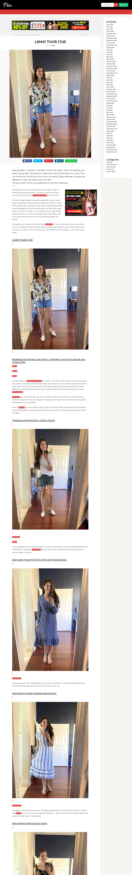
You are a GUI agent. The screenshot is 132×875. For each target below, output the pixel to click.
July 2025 (109, 50)
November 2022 (111, 124)
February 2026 (111, 34)
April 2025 (109, 57)
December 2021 (111, 150)
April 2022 (109, 140)
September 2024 (111, 73)
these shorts (36, 550)
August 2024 (110, 75)
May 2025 (109, 54)
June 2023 (109, 108)
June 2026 (109, 24)
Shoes (14, 376)
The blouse (15, 397)
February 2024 (111, 89)
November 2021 (111, 152)
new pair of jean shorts (34, 381)
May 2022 (109, 138)
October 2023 (110, 99)
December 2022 (111, 122)
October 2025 (110, 43)
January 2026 (110, 36)
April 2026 (109, 29)
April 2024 (109, 85)
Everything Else (111, 164)
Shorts (14, 366)
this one (18, 813)
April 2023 (109, 112)
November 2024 (111, 68)
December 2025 (111, 38)
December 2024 (111, 66)
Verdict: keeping (17, 392)
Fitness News (110, 171)
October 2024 (110, 71)
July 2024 (109, 78)
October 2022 (110, 126)
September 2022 (111, 129)
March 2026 (110, 31)
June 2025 (109, 52)
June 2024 (109, 80)
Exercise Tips (110, 167)
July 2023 (109, 105)
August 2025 (110, 47)
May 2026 (109, 27)
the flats (21, 407)
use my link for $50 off (39, 195)
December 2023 (111, 94)
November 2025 (111, 41)
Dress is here (16, 678)
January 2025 (110, 64)
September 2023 (111, 101)
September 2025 (111, 45)
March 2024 (110, 87)
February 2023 (111, 117)
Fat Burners (110, 169)
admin (53, 45)
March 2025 (110, 59)
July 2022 (109, 133)
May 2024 (109, 82)
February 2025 (111, 61)
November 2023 (111, 96)
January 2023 (110, 119)
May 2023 (109, 110)
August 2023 (110, 103)
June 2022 (109, 136)
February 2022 (111, 145)
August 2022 (110, 131)
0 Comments (36, 35)
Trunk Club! (49, 224)
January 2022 (110, 147)
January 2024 (110, 92)
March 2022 (110, 143)
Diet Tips (109, 162)
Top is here (15, 537)
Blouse (14, 371)
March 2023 (110, 115)
